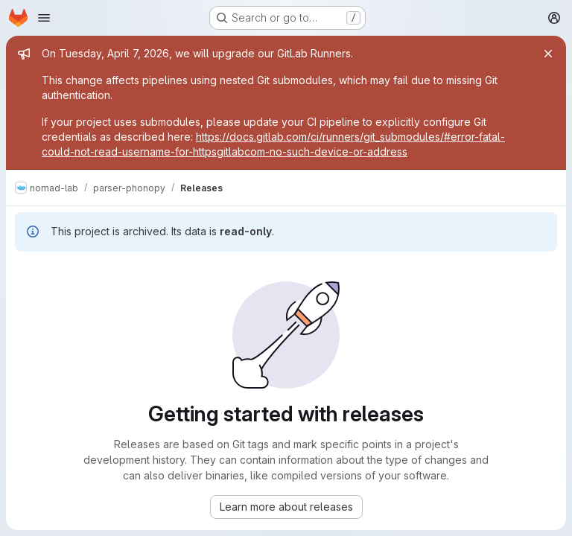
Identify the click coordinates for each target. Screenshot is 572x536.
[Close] (548, 54)
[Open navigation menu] (44, 18)
